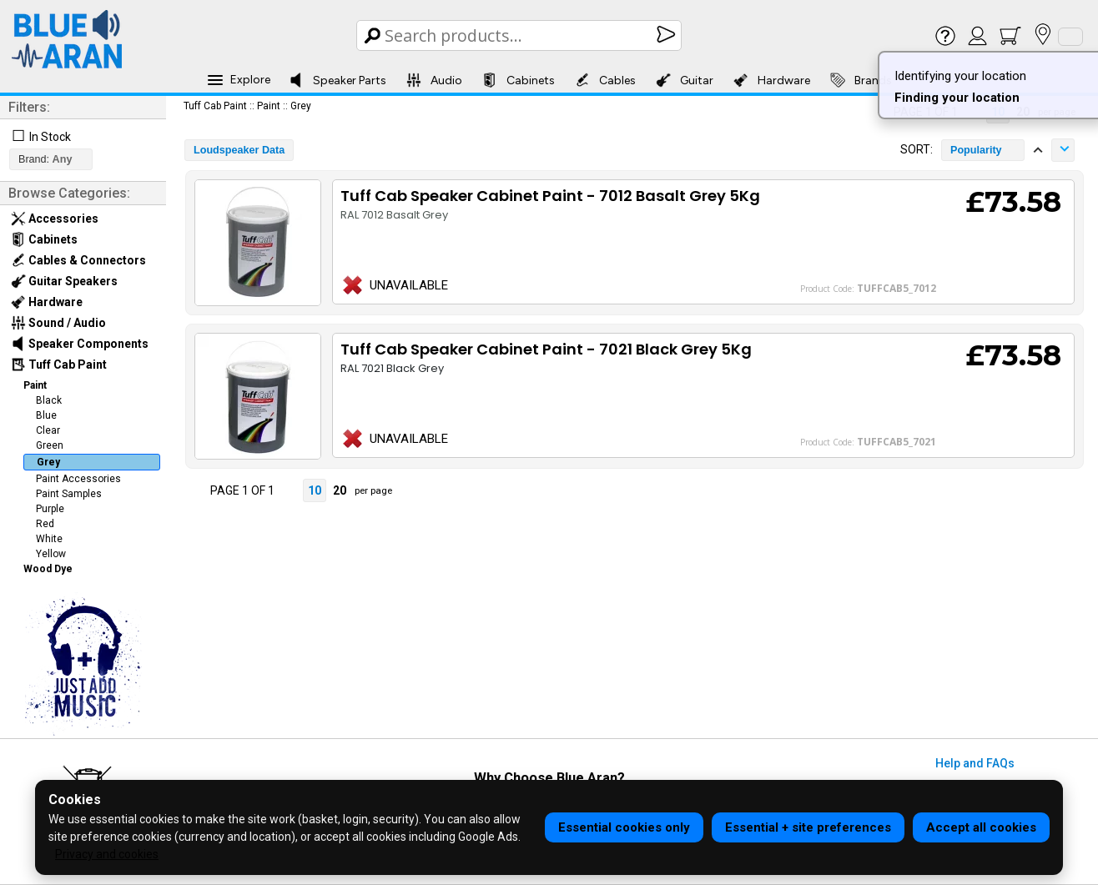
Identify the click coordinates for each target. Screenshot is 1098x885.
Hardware (771, 80)
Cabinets (518, 80)
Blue (46, 415)
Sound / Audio (58, 322)
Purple (50, 509)
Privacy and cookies (107, 854)
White (49, 539)
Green (49, 445)
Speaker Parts (337, 80)
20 (339, 490)
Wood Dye (48, 569)
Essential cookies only (624, 827)
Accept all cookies (981, 827)
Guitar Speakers (64, 281)
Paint (35, 385)
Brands (861, 80)
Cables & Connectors (78, 260)
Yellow (51, 554)
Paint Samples (69, 494)
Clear (48, 430)
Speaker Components (80, 343)
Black (49, 400)
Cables (605, 80)
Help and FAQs (975, 763)
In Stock (50, 136)
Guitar (684, 80)
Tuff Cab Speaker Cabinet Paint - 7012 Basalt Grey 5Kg (550, 195)
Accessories (54, 218)
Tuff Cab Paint (59, 364)
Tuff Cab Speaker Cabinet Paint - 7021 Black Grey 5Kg (546, 349)
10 (314, 490)
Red (45, 524)
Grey (48, 462)
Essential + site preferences (808, 827)
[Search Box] (520, 35)
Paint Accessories (78, 479)
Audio (434, 80)
